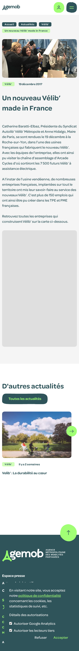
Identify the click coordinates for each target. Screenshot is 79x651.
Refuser (41, 637)
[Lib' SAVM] (11, 7)
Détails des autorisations (28, 614)
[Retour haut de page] (68, 532)
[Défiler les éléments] (71, 431)
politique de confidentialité (39, 595)
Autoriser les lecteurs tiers (34, 630)
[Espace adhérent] (58, 7)
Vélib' (8, 84)
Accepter (61, 637)
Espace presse (13, 575)
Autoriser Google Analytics (34, 623)
